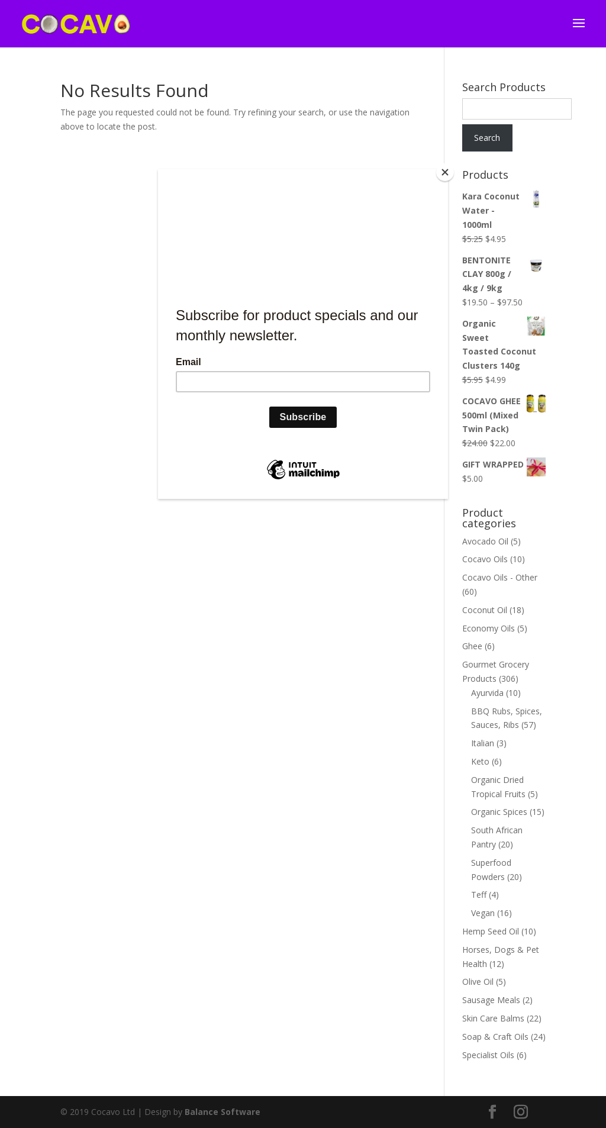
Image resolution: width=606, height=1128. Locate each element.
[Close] (445, 172)
